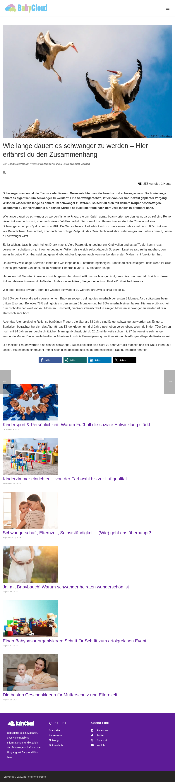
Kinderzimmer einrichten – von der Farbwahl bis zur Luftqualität (65, 478)
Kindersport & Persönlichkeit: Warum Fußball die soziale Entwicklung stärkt (76, 424)
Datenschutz (56, 745)
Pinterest (99, 740)
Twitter (97, 735)
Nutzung (54, 740)
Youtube (98, 745)
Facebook (99, 730)
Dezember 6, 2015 (51, 163)
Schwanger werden (78, 163)
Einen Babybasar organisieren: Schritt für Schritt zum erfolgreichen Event (74, 641)
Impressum (55, 735)
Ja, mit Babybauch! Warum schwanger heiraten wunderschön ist (66, 587)
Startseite (54, 730)
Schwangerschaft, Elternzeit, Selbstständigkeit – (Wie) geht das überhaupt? (77, 532)
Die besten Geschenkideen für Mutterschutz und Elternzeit (60, 694)
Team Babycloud (18, 163)
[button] (50, 360)
